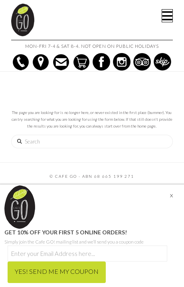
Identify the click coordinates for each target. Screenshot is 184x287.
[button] (167, 15)
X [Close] (171, 196)
